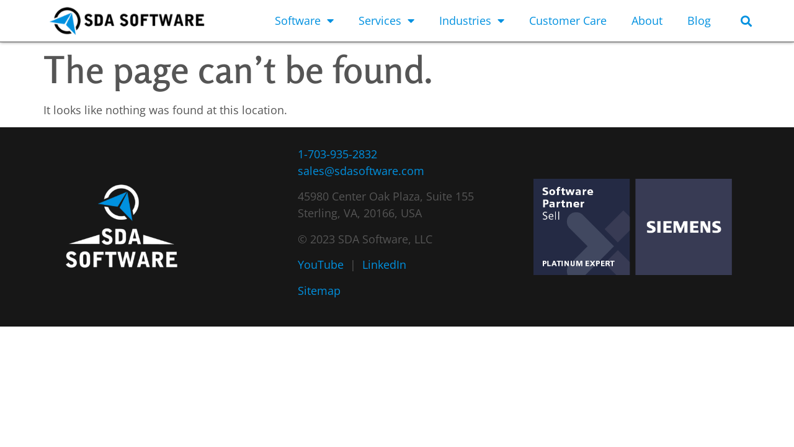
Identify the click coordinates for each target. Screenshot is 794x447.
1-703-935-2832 (337, 154)
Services (386, 20)
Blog (699, 20)
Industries (471, 20)
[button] (746, 21)
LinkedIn (384, 264)
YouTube (321, 264)
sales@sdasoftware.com (361, 170)
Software (304, 20)
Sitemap (319, 290)
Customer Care (568, 20)
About (646, 20)
